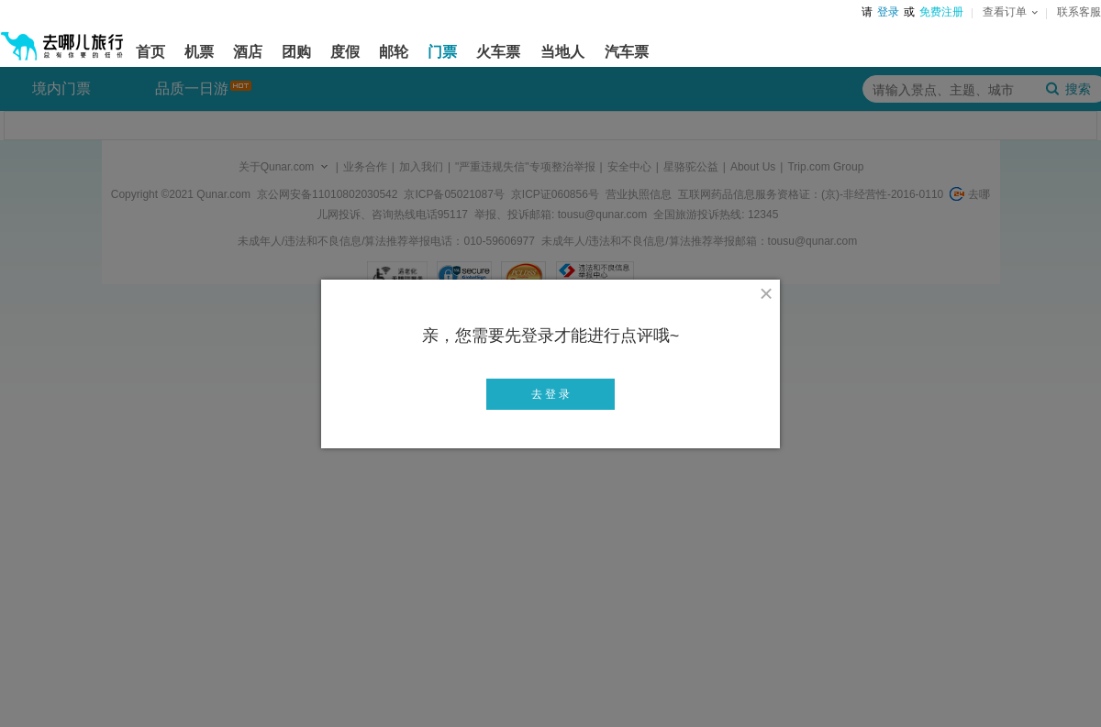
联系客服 (1079, 12)
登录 (888, 12)
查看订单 (1010, 12)
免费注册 (941, 12)
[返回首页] (62, 38)
